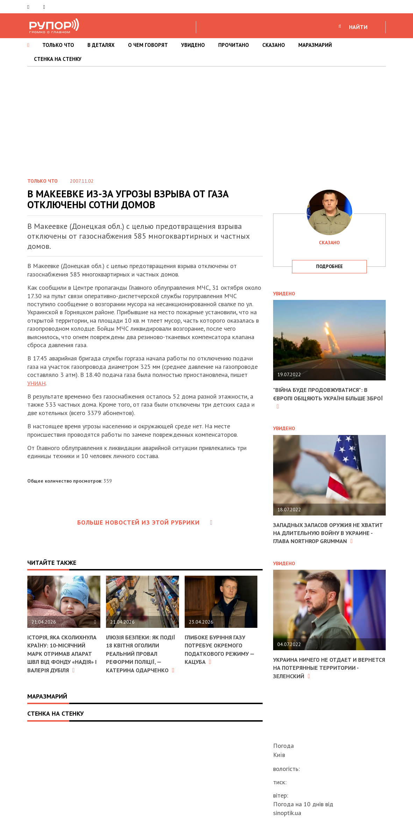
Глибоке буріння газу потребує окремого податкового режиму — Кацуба (219, 649)
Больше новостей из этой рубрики (145, 522)
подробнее (329, 266)
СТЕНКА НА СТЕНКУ (57, 59)
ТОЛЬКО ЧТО (58, 45)
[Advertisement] (206, 119)
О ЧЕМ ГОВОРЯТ (148, 45)
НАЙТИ (358, 26)
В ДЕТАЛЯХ (101, 45)
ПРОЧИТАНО (233, 45)
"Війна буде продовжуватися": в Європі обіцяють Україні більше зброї (325, 398)
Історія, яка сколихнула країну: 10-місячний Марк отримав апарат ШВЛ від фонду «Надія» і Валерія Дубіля (61, 657)
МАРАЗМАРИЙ (315, 45)
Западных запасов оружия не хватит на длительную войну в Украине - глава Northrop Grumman (325, 537)
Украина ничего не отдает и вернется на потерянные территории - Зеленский (318, 676)
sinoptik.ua (287, 813)
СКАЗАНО (273, 45)
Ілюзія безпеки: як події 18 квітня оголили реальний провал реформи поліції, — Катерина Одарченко (137, 657)
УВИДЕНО (193, 45)
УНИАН (37, 383)
